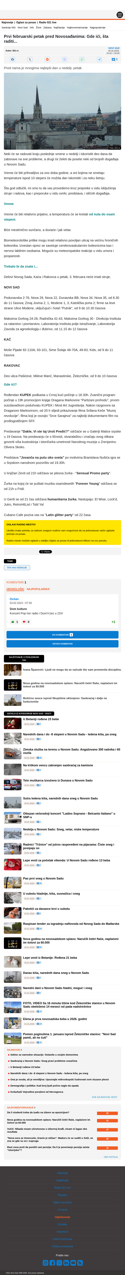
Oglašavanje (62, 1217)
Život (38, 27)
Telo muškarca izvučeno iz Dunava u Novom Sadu (58, 780)
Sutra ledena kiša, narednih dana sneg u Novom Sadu (60, 798)
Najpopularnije (97, 27)
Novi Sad (23, 27)
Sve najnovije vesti (104, 1097)
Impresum (62, 1231)
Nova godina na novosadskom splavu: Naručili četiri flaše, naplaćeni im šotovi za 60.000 (70, 685)
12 (39, 1043)
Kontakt (62, 1224)
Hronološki (15, 589)
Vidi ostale (111, 1157)
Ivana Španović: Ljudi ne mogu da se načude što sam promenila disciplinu (72, 669)
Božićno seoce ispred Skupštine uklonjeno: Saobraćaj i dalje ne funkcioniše (65, 700)
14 (39, 929)
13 (39, 1012)
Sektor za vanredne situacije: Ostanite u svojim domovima (44, 1054)
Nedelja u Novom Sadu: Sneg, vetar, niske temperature (61, 829)
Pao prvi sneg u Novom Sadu (43, 878)
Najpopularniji (38, 589)
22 (39, 883)
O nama (62, 1209)
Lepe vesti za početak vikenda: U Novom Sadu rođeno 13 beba (66, 860)
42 (39, 758)
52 (39, 947)
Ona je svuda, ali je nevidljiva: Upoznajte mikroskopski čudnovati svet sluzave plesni (59, 1079)
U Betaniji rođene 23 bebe (41, 719)
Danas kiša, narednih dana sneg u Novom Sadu (56, 973)
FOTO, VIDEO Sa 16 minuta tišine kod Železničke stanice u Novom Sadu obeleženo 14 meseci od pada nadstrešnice (69, 1005)
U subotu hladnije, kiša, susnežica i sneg (51, 893)
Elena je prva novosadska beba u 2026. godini (55, 1019)
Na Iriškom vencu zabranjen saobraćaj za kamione (58, 765)
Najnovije (7, 22)
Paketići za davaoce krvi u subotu (46, 908)
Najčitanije (59, 27)
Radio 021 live (47, 22)
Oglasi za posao (26, 22)
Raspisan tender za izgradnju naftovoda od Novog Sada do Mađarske (71, 923)
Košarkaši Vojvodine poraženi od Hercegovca (36, 1091)
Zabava (47, 27)
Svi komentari (62, 634)
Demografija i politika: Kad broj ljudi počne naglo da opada (44, 1085)
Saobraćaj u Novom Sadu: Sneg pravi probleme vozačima (43, 1060)
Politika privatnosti (62, 1246)
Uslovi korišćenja (62, 1239)
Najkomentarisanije (77, 27)
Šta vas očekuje (17, 567)
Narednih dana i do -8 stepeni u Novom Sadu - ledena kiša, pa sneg (69, 734)
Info (32, 27)
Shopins (62, 1195)
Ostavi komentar (62, 644)
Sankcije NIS (9, 27)
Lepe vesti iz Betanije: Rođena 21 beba (50, 957)
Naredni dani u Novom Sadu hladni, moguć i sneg (57, 988)
